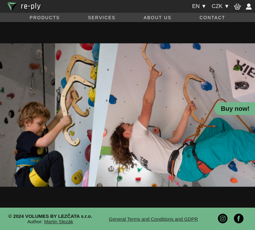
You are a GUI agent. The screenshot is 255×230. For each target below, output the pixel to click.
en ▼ (199, 6)
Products (45, 17)
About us (157, 17)
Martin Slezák (58, 221)
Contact (212, 17)
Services (102, 17)
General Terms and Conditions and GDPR (153, 219)
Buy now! (235, 108)
